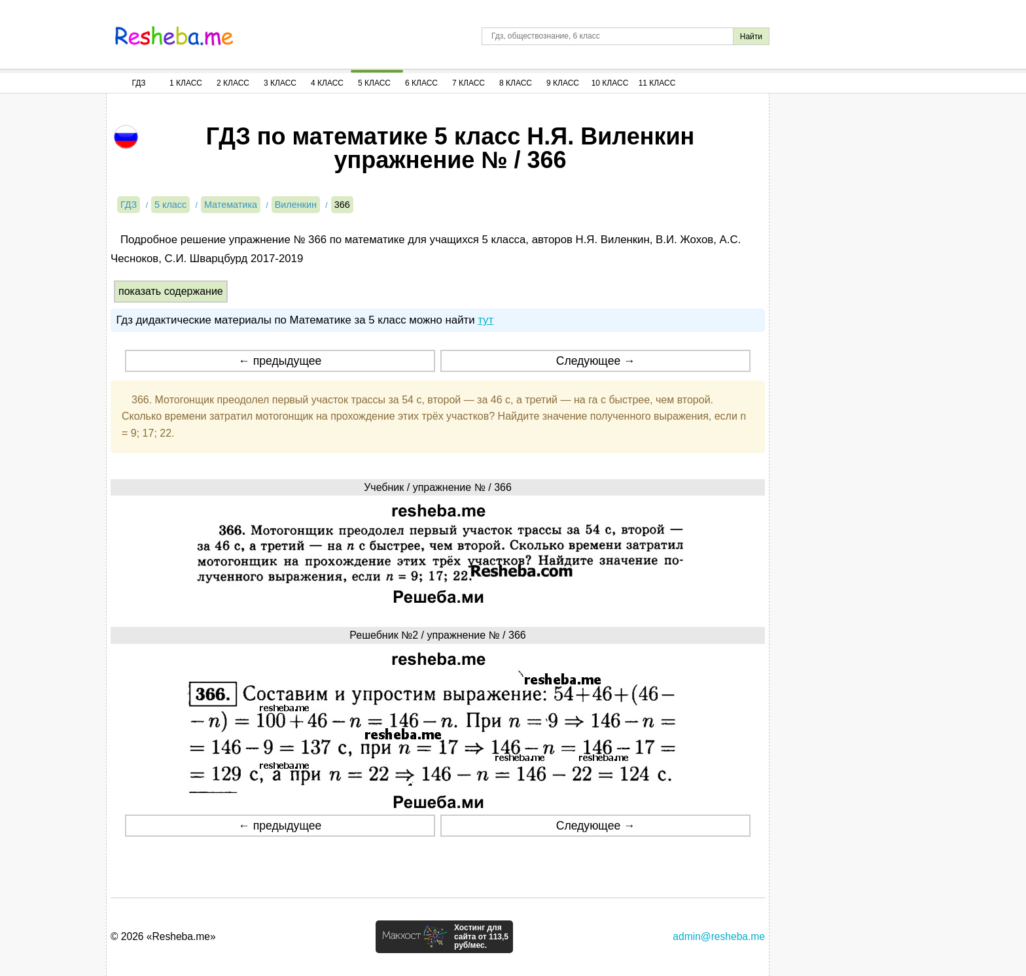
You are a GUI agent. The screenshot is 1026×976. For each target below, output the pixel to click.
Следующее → (595, 360)
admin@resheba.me (719, 936)
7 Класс (468, 83)
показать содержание (170, 291)
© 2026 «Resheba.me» (163, 936)
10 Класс (610, 83)
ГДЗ (138, 83)
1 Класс (185, 83)
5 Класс (374, 83)
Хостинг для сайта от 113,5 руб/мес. (481, 937)
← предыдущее (279, 360)
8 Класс (515, 83)
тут (485, 320)
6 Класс (421, 83)
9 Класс (562, 83)
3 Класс (280, 83)
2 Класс (233, 83)
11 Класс (657, 83)
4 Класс (327, 83)
